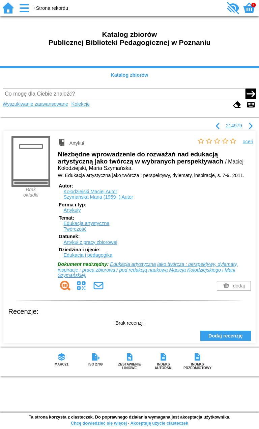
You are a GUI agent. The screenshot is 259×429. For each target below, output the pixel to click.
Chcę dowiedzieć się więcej (99, 423)
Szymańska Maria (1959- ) (98, 197)
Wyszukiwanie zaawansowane (35, 104)
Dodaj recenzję (225, 335)
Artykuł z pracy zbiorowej (90, 242)
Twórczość (74, 229)
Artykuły (72, 210)
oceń (248, 141)
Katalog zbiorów (129, 75)
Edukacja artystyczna (86, 223)
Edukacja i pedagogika (87, 255)
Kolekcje (80, 104)
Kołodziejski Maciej (90, 191)
